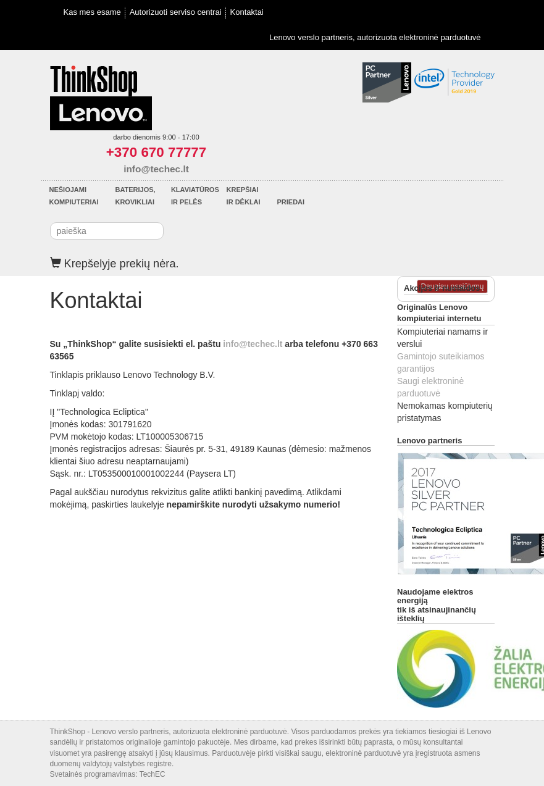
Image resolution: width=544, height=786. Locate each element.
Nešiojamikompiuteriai (74, 196)
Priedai (291, 202)
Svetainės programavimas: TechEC (107, 774)
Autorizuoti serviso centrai (176, 12)
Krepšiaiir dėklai (244, 196)
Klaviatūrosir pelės (195, 196)
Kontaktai (247, 12)
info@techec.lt (156, 169)
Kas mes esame (92, 12)
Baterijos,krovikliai (135, 196)
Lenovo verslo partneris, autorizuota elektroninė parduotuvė (375, 37)
